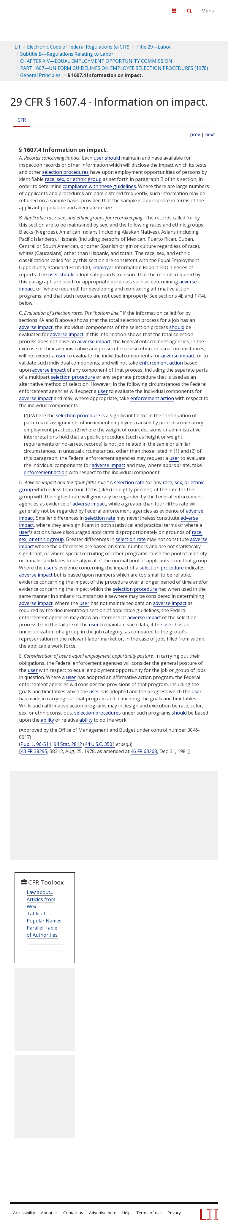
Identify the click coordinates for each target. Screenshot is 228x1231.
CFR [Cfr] (22, 120)
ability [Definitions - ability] (47, 720)
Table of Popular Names (44, 917)
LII (17, 47)
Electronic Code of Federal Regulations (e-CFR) (78, 47)
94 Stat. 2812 (68, 744)
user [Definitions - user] (99, 158)
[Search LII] (189, 11)
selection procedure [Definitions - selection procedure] (73, 377)
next (210, 134)
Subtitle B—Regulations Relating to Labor (66, 54)
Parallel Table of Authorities (42, 931)
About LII (49, 1212)
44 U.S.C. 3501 (100, 744)
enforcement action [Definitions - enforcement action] (161, 362)
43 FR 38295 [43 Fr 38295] (34, 751)
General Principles (40, 75)
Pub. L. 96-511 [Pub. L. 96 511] (35, 744)
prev (195, 134)
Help (126, 1212)
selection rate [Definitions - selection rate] (129, 482)
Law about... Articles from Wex (41, 899)
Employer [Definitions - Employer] (102, 267)
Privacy (174, 1212)
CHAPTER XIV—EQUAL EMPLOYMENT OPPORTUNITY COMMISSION (96, 61)
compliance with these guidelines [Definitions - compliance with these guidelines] (99, 186)
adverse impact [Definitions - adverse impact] (36, 327)
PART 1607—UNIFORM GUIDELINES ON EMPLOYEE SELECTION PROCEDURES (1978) (114, 68)
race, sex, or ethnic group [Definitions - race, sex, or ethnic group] (73, 179)
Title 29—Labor (153, 47)
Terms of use (149, 1212)
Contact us (73, 1212)
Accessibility (24, 1212)
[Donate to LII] (174, 11)
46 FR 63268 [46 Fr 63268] (144, 751)
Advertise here (102, 1212)
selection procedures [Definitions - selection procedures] (65, 172)
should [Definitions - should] (112, 158)
